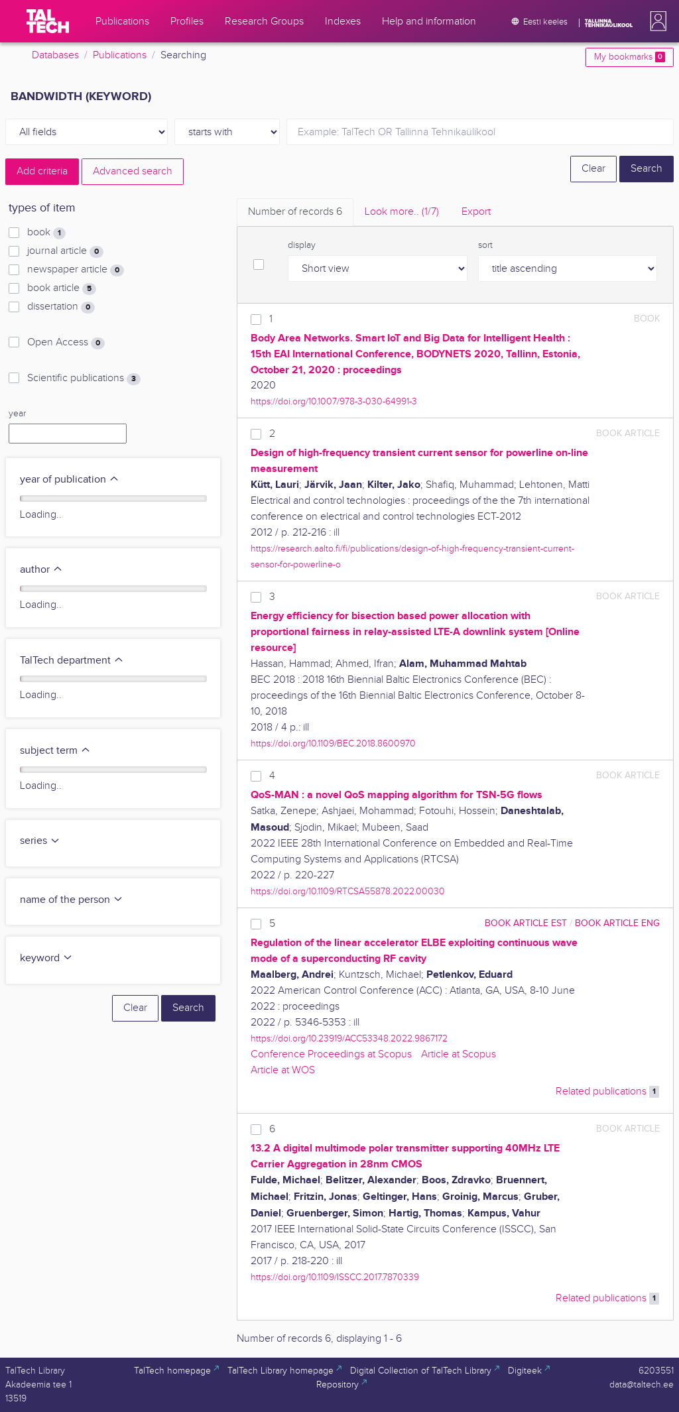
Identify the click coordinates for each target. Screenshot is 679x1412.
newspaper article (75, 269)
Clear (593, 168)
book (46, 232)
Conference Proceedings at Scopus (331, 1054)
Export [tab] (476, 212)
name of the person (71, 900)
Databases (55, 55)
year (17, 413)
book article (61, 288)
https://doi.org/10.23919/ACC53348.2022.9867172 (349, 1038)
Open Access (66, 342)
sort (485, 245)
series (40, 841)
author (41, 569)
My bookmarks (629, 57)
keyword (46, 958)
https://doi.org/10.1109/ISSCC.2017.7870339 (335, 1277)
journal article (65, 251)
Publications (120, 55)
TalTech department (72, 660)
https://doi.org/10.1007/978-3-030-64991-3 (334, 401)
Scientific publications (84, 378)
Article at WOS (283, 1070)
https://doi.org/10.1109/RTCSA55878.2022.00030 (348, 891)
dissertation (61, 307)
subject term (55, 750)
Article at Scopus (458, 1054)
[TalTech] (48, 21)
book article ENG (617, 923)
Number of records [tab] (295, 212)
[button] (656, 21)
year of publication (69, 479)
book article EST (526, 923)
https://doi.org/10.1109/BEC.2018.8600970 (333, 743)
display (302, 245)
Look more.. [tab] (402, 212)
